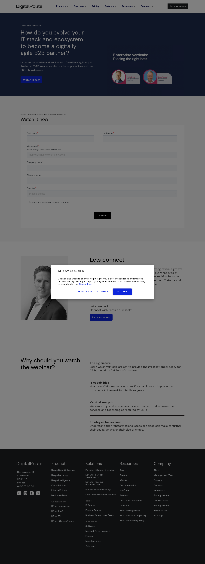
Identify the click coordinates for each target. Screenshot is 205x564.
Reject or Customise (93, 291)
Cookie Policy (86, 284)
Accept (122, 291)
